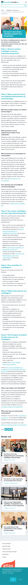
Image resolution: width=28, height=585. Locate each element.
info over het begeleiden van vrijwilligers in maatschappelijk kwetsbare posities (13, 369)
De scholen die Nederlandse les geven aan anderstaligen (13, 255)
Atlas (21, 229)
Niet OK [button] (20, 579)
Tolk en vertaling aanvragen (9, 551)
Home (2, 10)
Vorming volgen (6, 546)
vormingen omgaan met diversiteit (12, 407)
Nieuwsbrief (5, 554)
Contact (4, 557)
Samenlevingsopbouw (10, 231)
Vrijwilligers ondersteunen (12, 10)
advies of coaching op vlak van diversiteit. (14, 425)
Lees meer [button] (11, 573)
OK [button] (13, 579)
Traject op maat (6, 549)
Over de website (6, 543)
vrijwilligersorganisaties (10, 233)
